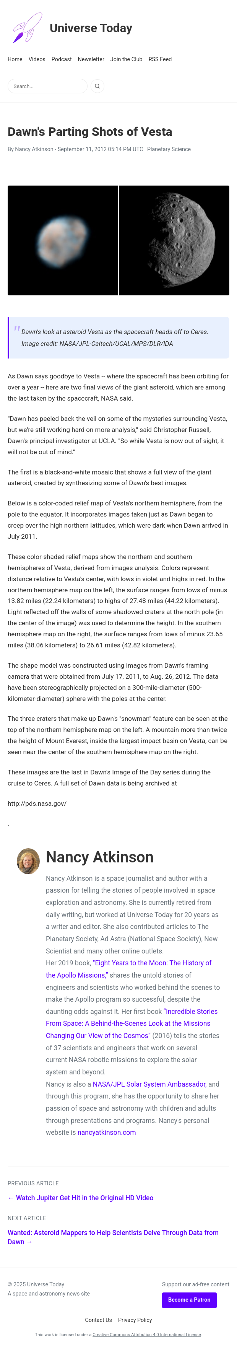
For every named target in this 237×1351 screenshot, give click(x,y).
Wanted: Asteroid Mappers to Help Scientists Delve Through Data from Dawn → (113, 1237)
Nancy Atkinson (34, 149)
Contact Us (98, 1320)
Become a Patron (189, 1300)
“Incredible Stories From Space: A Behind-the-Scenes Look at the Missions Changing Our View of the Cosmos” (132, 1024)
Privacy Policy (135, 1320)
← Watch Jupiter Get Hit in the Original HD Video (81, 1198)
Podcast (62, 59)
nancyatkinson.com (107, 1132)
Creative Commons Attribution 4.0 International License (147, 1334)
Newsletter (91, 59)
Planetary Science (169, 149)
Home (15, 59)
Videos (37, 59)
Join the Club (126, 59)
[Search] (97, 86)
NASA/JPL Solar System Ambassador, (150, 1084)
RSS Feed (160, 59)
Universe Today (71, 28)
